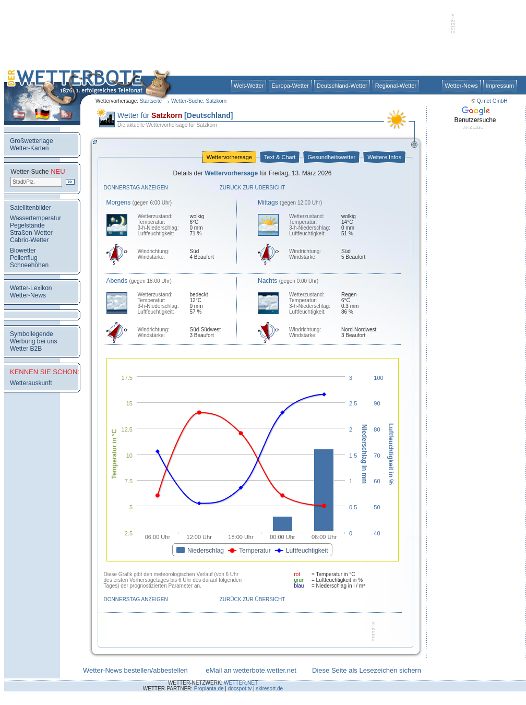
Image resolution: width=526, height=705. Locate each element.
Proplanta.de (209, 688)
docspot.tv (240, 688)
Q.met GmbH (492, 101)
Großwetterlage (31, 141)
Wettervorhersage (229, 157)
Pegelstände (27, 225)
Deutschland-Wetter (342, 85)
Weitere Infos (384, 157)
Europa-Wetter (289, 85)
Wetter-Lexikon (31, 288)
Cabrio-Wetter (29, 240)
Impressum (500, 85)
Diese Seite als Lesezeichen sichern (366, 670)
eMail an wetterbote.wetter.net (251, 670)
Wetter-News (461, 85)
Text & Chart (279, 157)
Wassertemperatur (35, 218)
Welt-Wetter (249, 85)
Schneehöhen (29, 265)
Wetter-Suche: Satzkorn (198, 101)
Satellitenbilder (30, 207)
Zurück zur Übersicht (252, 187)
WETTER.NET (241, 683)
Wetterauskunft (31, 383)
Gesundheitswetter (331, 157)
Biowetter (23, 250)
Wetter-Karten (29, 148)
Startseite (151, 101)
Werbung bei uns (33, 341)
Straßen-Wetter (31, 232)
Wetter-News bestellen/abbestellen (135, 670)
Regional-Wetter (395, 85)
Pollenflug (24, 257)
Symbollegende (31, 334)
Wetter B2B (26, 348)
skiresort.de (269, 688)
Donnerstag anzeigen (136, 187)
